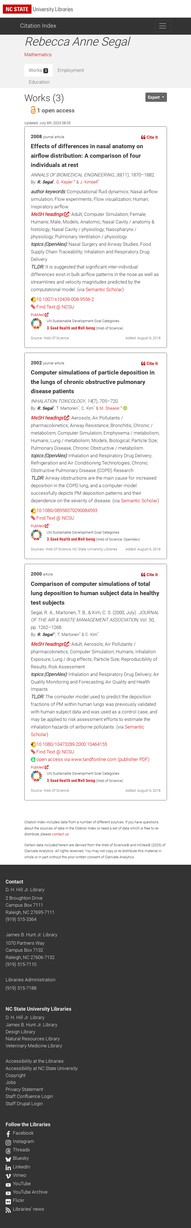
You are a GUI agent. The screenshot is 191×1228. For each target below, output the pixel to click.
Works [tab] (38, 70)
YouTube (18, 1183)
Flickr (15, 1200)
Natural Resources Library (33, 1038)
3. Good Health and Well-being (71, 328)
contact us (60, 834)
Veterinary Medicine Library (34, 1045)
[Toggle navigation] (163, 26)
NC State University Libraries (38, 1009)
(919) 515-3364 (21, 919)
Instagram (20, 1141)
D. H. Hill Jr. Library (25, 889)
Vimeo (16, 1175)
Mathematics (38, 54)
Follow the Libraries (28, 1124)
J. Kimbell (89, 182)
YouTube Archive (27, 1192)
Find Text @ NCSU (52, 307)
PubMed (39, 315)
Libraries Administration (30, 979)
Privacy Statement (24, 1089)
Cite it (149, 137)
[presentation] (90, 759)
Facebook (20, 1133)
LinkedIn (18, 1167)
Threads (18, 1149)
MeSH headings (50, 214)
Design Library (20, 1031)
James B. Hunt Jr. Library (31, 934)
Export (154, 97)
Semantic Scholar (104, 289)
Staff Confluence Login (29, 1096)
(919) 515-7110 (21, 964)
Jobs (11, 1082)
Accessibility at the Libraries (35, 1061)
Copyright (15, 1075)
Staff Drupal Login (24, 1103)
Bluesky (17, 1158)
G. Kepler (64, 182)
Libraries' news (25, 1209)
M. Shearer (110, 408)
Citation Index (38, 25)
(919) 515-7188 (21, 988)
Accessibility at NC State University (42, 1068)
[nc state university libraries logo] (97, 11)
